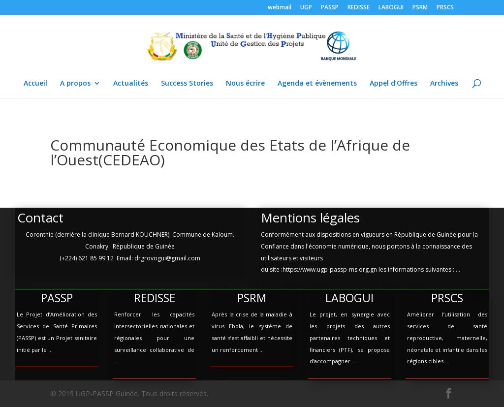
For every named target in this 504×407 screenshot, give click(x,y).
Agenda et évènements (317, 84)
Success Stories (187, 84)
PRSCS (445, 7)
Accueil (35, 84)
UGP (306, 7)
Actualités (130, 84)
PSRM (420, 7)
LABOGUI (391, 7)
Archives (444, 84)
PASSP (330, 7)
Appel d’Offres (393, 84)
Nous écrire (245, 84)
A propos (75, 84)
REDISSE (358, 7)
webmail (279, 7)
